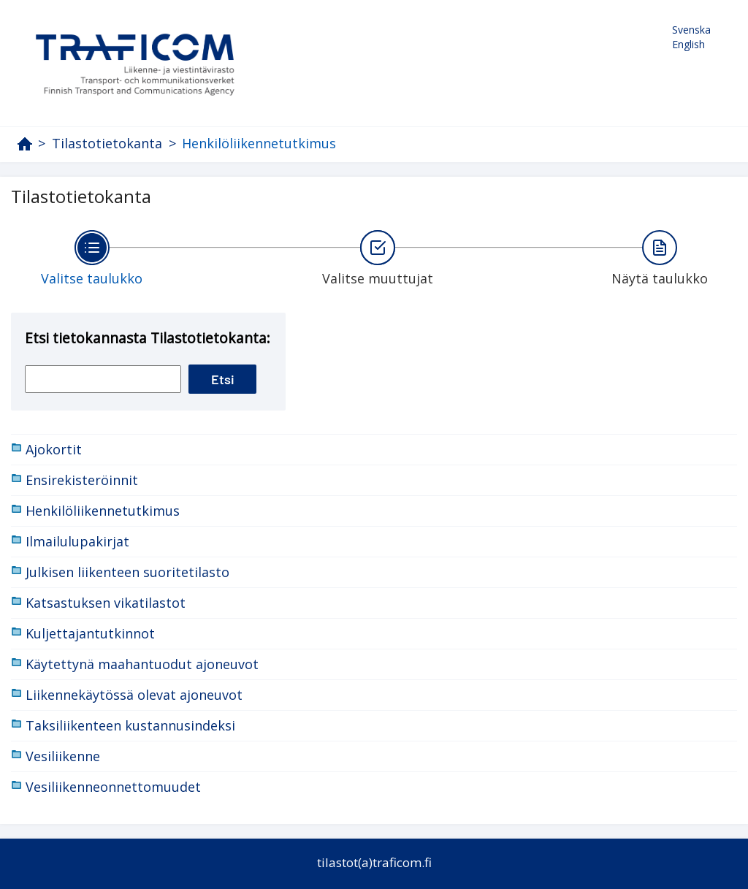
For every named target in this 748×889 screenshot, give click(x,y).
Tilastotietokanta (107, 143)
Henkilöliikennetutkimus (259, 143)
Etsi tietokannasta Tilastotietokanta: (147, 338)
